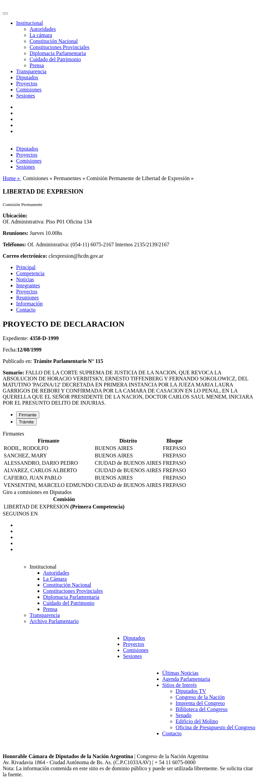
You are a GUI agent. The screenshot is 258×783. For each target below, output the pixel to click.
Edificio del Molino (197, 721)
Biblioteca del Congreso (202, 709)
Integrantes (28, 285)
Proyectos (26, 83)
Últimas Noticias (180, 673)
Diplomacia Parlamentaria (58, 53)
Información (29, 303)
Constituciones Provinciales (59, 47)
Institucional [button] (29, 23)
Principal (26, 267)
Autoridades (43, 29)
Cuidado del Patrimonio (55, 59)
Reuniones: (15, 233)
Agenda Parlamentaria (186, 679)
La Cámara (55, 579)
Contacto (26, 310)
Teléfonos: (14, 244)
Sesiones (25, 95)
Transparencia (31, 71)
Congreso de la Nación (200, 697)
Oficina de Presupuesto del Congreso (215, 727)
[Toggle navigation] (5, 13)
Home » (12, 178)
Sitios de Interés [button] (179, 685)
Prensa (37, 65)
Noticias (25, 279)
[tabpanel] (129, 460)
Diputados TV (191, 691)
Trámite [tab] (26, 421)
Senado (183, 715)
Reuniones (27, 297)
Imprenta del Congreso (200, 703)
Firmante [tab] (28, 414)
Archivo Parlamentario (54, 621)
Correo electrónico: (25, 256)
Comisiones (29, 89)
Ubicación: (15, 215)
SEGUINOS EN (20, 514)
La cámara (41, 35)
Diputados (27, 77)
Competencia (30, 273)
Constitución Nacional (54, 41)
